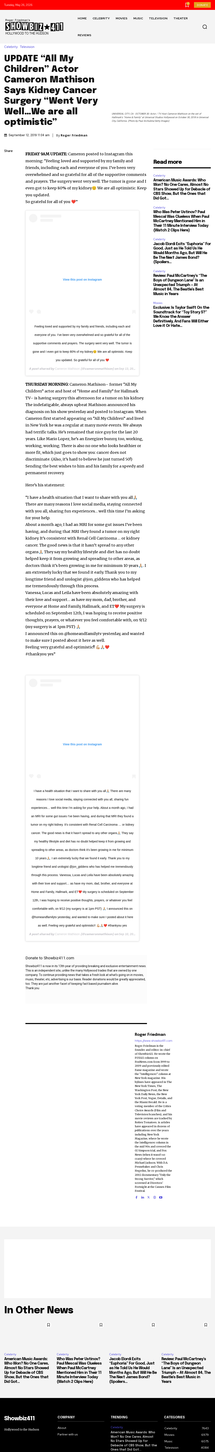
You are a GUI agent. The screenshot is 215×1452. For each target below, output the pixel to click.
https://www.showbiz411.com (153, 1041)
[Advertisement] (107, 1268)
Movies (157, 303)
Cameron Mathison (67, 368)
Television (28, 47)
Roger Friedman (74, 135)
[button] (205, 27)
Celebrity (12, 47)
